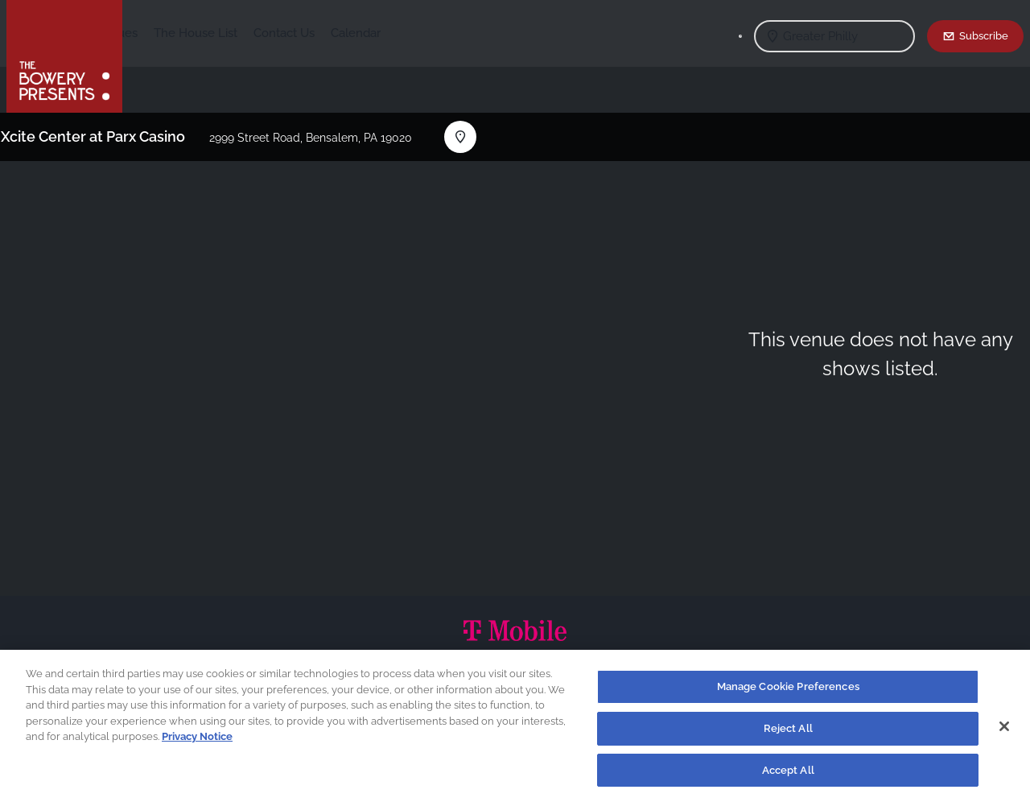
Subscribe (983, 35)
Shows (157, 33)
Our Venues (224, 33)
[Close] (1004, 731)
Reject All (788, 733)
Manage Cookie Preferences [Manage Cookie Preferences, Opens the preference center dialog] (788, 691)
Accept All (788, 775)
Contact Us (403, 33)
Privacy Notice (197, 741)
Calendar (475, 33)
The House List (314, 33)
